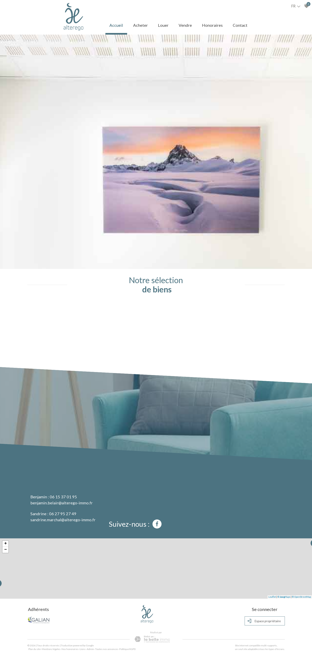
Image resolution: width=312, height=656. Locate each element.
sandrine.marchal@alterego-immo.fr (63, 519)
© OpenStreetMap (301, 596)
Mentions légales (51, 649)
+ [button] (5, 544)
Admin (90, 649)
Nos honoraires (70, 649)
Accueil (116, 25)
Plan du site (34, 649)
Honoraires (212, 25)
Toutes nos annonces (106, 649)
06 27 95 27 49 (62, 513)
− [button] (5, 550)
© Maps (283, 596)
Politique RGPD (127, 649)
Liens (82, 649)
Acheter (140, 25)
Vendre (185, 25)
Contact (240, 25)
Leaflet (272, 596)
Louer (163, 25)
